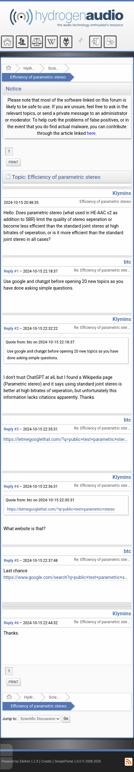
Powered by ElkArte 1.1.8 (20, 761)
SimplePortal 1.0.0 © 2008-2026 (78, 761)
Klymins (122, 193)
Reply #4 (11, 486)
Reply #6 (11, 623)
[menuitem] (13, 162)
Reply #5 (11, 560)
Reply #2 (11, 328)
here (91, 133)
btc (127, 262)
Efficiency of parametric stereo (38, 77)
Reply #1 (11, 271)
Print (13, 162)
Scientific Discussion (54, 68)
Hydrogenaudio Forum (29, 68)
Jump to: (9, 719)
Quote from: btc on (40, 342)
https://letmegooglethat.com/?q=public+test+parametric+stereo (65, 439)
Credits (46, 761)
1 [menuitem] (9, 151)
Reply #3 (11, 429)
